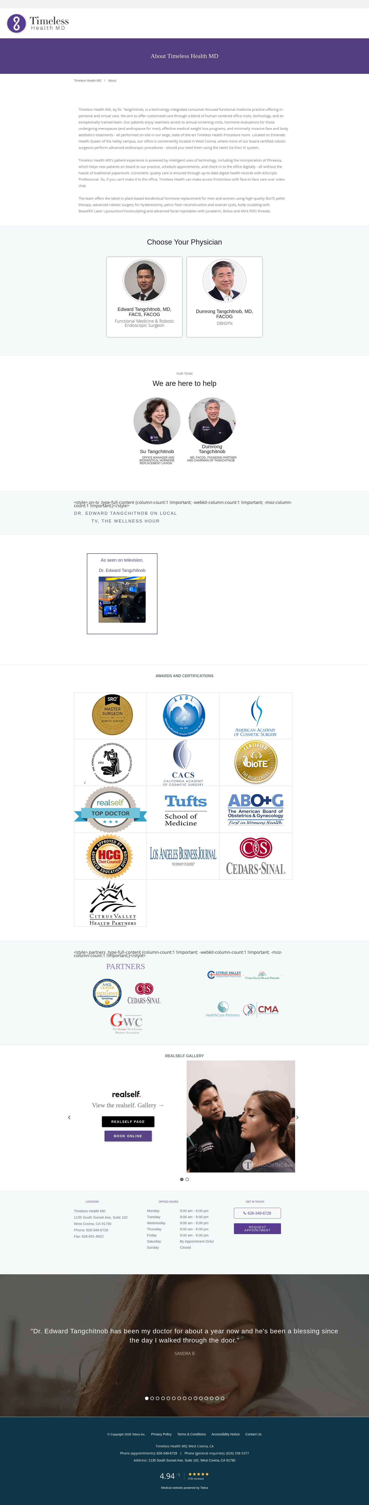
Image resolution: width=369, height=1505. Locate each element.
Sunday (183, 1247)
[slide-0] (181, 1179)
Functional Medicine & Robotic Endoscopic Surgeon (144, 323)
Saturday (183, 1241)
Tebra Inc (138, 1434)
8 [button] (184, 1398)
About (112, 80)
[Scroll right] (297, 1117)
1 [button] (146, 1398)
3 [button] (157, 1398)
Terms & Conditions (191, 1434)
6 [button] (173, 1398)
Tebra (204, 1487)
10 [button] (195, 1398)
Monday (183, 1211)
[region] (184, 1341)
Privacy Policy (161, 1434)
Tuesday (183, 1217)
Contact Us (253, 1434)
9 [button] (190, 1398)
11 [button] (201, 1398)
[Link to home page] (36, 23)
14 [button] (217, 1398)
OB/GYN (225, 323)
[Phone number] (257, 1213)
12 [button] (206, 1398)
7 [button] (179, 1398)
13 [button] (211, 1398)
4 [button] (163, 1398)
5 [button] (168, 1398)
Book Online (128, 1136)
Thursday (183, 1229)
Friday (183, 1235)
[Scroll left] (69, 1117)
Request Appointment (258, 1228)
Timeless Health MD (87, 80)
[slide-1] (187, 1179)
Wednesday (183, 1223)
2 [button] (152, 1398)
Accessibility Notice (226, 1434)
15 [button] (222, 1398)
